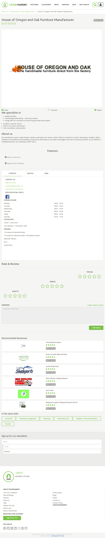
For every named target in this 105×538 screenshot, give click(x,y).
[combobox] (52, 451)
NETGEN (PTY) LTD (58, 536)
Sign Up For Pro (12, 518)
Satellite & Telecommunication (86, 419)
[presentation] (19, 458)
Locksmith (8, 419)
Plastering (46, 419)
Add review (96, 328)
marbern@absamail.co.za (14, 186)
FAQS (46, 173)
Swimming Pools (63, 419)
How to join (7, 508)
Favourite (52, 110)
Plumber (8, 424)
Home (4, 12)
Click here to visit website (14, 189)
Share (5, 110)
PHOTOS (30, 173)
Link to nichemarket (10, 511)
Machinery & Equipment (27, 419)
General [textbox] (7, 451)
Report (98, 110)
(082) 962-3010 (10, 183)
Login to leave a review (95, 305)
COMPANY (12, 173)
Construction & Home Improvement (21, 12)
